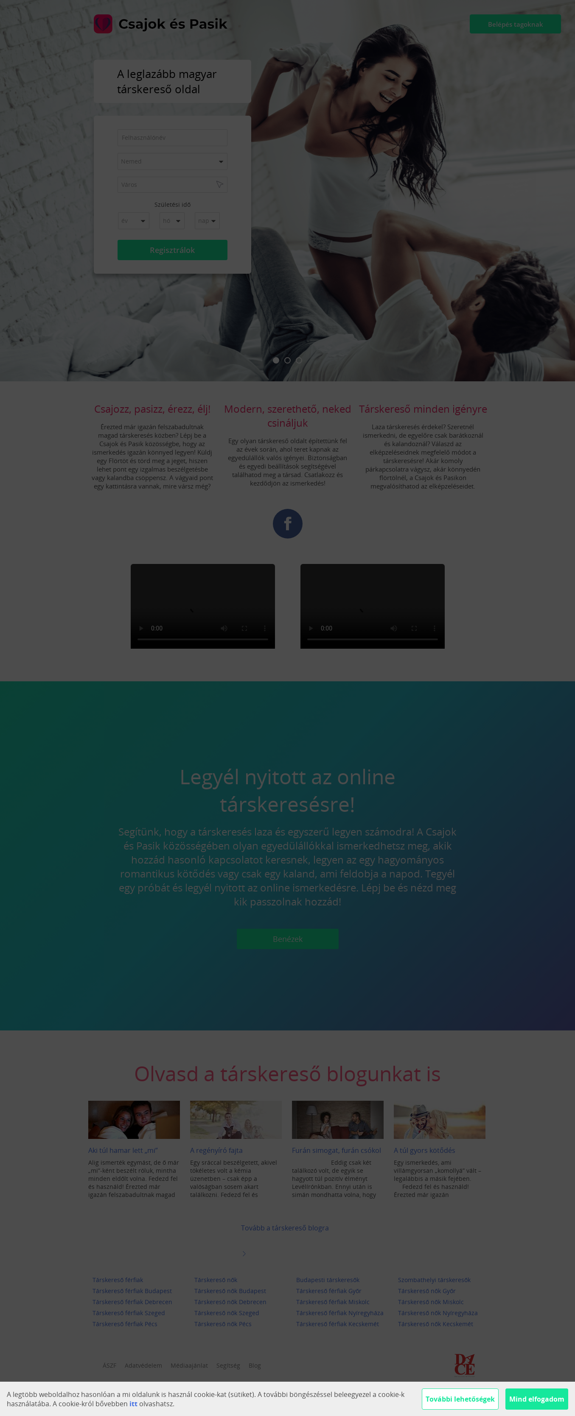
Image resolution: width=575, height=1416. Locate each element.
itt (133, 1403)
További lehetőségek (460, 1399)
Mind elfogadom (536, 1399)
